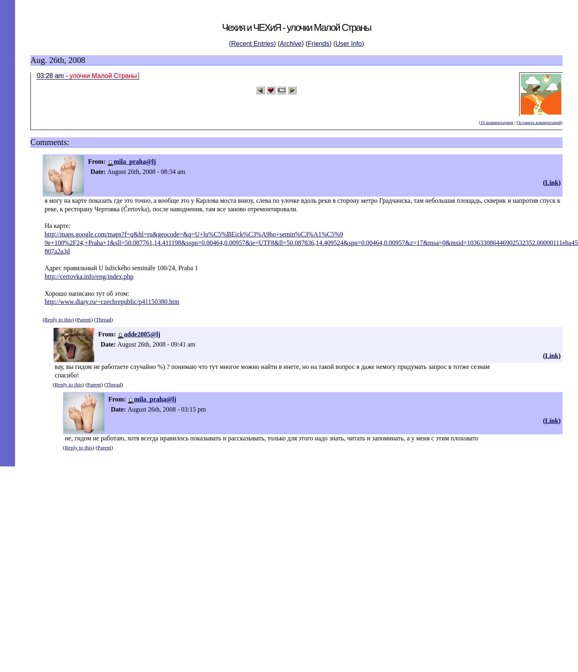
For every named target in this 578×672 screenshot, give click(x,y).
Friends (318, 43)
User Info (349, 43)
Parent (84, 319)
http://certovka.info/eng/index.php (89, 276)
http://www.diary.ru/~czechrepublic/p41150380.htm (112, 301)
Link (552, 182)
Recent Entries (252, 43)
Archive (290, 43)
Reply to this (58, 319)
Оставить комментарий (538, 122)
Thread (103, 319)
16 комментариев (496, 122)
